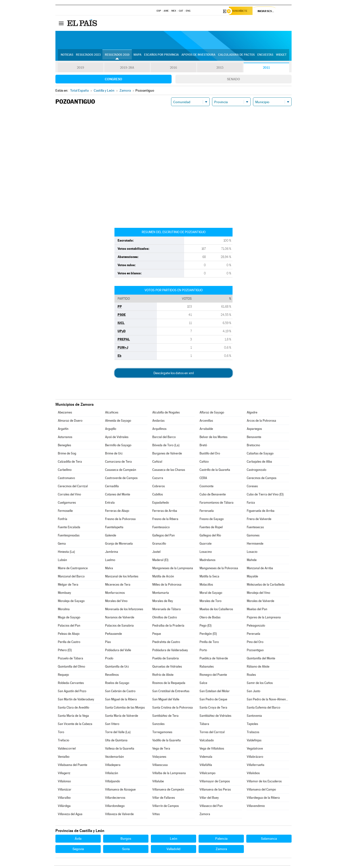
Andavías (158, 421)
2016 (173, 68)
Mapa (137, 55)
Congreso (113, 80)
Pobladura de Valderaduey (170, 651)
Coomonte (207, 487)
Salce (203, 683)
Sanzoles (158, 724)
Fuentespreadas (69, 536)
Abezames (65, 413)
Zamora (205, 815)
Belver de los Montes (213, 438)
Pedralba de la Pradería (168, 626)
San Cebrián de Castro (120, 692)
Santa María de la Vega (73, 716)
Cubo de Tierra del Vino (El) (265, 495)
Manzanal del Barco (71, 577)
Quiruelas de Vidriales (167, 667)
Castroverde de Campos (121, 478)
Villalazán (111, 774)
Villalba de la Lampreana (169, 774)
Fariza (251, 503)
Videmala (206, 757)
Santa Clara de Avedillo (73, 708)
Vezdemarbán (114, 757)
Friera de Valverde (259, 519)
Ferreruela (207, 511)
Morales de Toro (210, 601)
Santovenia (254, 716)
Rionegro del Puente (213, 675)
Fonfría (62, 519)
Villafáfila (206, 765)
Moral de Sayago (211, 593)
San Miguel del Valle (165, 700)
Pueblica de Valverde (214, 659)
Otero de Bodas (210, 618)
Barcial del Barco (164, 438)
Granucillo (159, 544)
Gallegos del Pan (163, 536)
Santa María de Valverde (121, 716)
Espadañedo (160, 503)
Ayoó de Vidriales (116, 438)
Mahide (252, 560)
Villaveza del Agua (70, 815)
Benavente (254, 438)
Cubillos (157, 495)
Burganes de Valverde (167, 454)
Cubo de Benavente (213, 495)
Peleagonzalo (256, 626)
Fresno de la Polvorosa (120, 519)
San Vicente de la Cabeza (75, 724)
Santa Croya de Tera (213, 708)
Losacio (252, 552)
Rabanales (207, 667)
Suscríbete (242, 11)
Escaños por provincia (161, 55)
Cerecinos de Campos (261, 478)
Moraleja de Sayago (71, 601)
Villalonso (64, 782)
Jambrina (111, 552)
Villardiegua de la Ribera (263, 798)
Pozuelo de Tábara (70, 659)
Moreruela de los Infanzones (124, 610)
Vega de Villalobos (212, 749)
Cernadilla (112, 487)
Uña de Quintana (116, 741)
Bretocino (253, 446)
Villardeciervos (115, 798)
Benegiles (64, 446)
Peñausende (113, 634)
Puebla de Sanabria (165, 659)
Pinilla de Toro (209, 642)
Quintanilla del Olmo (71, 667)
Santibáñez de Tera (165, 716)
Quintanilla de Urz (117, 667)
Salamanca (269, 839)
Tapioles (252, 724)
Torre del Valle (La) (118, 733)
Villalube (158, 782)
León (173, 839)
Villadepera (112, 765)
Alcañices (111, 413)
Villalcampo (207, 774)
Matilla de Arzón (163, 577)
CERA (203, 478)
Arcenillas (206, 421)
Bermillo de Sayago (118, 446)
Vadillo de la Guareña (166, 741)
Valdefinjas (254, 741)
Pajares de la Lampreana (264, 618)
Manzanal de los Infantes (121, 577)
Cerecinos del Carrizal (73, 487)
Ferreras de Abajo (117, 511)
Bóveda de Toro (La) (166, 446)
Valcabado (207, 741)
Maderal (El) (160, 560)
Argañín (63, 429)
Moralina (64, 610)
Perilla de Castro (69, 642)
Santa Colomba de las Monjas (125, 708)
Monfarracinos (115, 593)
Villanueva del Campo (261, 790)
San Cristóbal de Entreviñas (170, 692)
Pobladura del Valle (118, 651)
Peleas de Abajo (69, 634)
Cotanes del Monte (117, 495)
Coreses (252, 487)
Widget (281, 55)
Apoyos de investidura (198, 55)
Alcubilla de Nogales (166, 413)
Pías (108, 642)
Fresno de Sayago (212, 519)
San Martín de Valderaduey (76, 700)
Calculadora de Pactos (236, 55)
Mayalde (252, 577)
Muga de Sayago (69, 618)
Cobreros (158, 487)
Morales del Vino (116, 601)
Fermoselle (65, 511)
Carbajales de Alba (259, 462)
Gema (62, 544)
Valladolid (173, 850)
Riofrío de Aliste (163, 675)
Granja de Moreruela (119, 544)
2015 (220, 68)
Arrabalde (206, 429)
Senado (233, 80)
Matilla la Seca (209, 577)
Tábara (204, 724)
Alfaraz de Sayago (212, 413)
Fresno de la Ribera (165, 519)
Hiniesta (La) (66, 552)
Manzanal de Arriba (260, 569)
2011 (266, 68)
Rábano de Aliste (258, 667)
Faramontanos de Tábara (217, 503)
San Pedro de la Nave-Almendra (268, 700)
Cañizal (157, 462)
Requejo (63, 675)
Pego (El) (206, 626)
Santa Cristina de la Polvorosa (172, 708)
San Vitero (112, 724)
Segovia (78, 850)
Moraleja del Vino (258, 593)
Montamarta (160, 593)
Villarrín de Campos (165, 806)
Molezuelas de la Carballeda (266, 585)
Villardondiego (115, 806)
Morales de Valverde (260, 601)
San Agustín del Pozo (72, 692)
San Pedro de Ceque (213, 700)
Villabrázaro (255, 757)
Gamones (253, 536)
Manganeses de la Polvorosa (219, 569)
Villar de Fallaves (163, 798)
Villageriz (64, 774)
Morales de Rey (162, 601)
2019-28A (127, 68)
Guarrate (206, 544)
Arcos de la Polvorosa (261, 421)
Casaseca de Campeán (120, 470)
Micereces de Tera (117, 585)
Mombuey (64, 593)
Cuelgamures (67, 503)
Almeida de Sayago (118, 421)
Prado (109, 659)
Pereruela (253, 634)
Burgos (125, 839)
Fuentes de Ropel (211, 528)
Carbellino (65, 470)
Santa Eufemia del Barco (263, 708)
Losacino (206, 552)
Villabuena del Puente (72, 765)
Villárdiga (64, 806)
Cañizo (204, 462)
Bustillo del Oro (210, 454)
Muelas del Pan (257, 610)
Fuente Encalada (69, 528)
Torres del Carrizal (212, 733)
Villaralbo (64, 798)
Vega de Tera (161, 749)
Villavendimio (256, 806)
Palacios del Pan (69, 626)
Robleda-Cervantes (71, 683)
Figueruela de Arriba (260, 511)
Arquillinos (159, 429)
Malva (109, 569)
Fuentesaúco (161, 528)
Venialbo (63, 757)
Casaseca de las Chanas (168, 470)
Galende (110, 536)
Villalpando (112, 782)
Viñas (156, 815)
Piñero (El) (65, 651)
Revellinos (112, 675)
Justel (156, 552)
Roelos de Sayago (117, 683)
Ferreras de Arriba (164, 511)
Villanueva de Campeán (168, 790)
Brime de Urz (114, 454)
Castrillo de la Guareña (215, 470)
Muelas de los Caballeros (216, 610)
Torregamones (162, 733)
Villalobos (253, 774)
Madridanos (207, 560)
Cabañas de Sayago (260, 454)
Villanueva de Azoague (120, 790)
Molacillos (206, 585)
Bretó (203, 446)
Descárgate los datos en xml (173, 374)
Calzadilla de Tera (70, 462)
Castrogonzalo (256, 470)
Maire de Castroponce (73, 569)
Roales (251, 675)
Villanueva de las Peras (215, 790)
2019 (80, 68)
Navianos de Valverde (119, 618)
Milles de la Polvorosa (166, 585)
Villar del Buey (209, 798)
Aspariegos (254, 429)
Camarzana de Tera (118, 462)
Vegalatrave (255, 749)
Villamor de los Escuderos (264, 782)
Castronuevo (66, 478)
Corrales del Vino (69, 495)
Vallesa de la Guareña (119, 749)
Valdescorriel (67, 749)
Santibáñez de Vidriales (215, 716)
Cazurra (157, 478)
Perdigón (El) (208, 634)
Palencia (221, 839)
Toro (61, 733)
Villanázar (64, 790)
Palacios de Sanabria (119, 626)
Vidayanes (159, 757)
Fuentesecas (255, 528)
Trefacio (63, 741)
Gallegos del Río (210, 536)
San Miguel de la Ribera (121, 700)
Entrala (110, 503)
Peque (156, 634)
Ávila (78, 839)
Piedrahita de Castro (166, 642)
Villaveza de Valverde (119, 815)
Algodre (252, 413)
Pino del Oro (255, 642)
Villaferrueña (255, 765)
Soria (126, 850)
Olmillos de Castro (164, 618)
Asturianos (65, 438)
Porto (203, 651)
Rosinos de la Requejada (168, 683)
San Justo (253, 692)
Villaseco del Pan (211, 806)
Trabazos (253, 733)
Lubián (62, 560)
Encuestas (265, 55)
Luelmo (110, 560)
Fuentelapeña (114, 528)
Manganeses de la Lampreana (172, 569)
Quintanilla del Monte (261, 659)
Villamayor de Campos (215, 782)
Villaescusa (160, 765)
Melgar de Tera (68, 585)
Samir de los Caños (260, 683)
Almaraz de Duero (70, 421)
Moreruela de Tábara (166, 610)
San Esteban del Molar (215, 692)
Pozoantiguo (255, 651)
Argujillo (110, 429)
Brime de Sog (67, 454)
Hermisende (255, 544)
